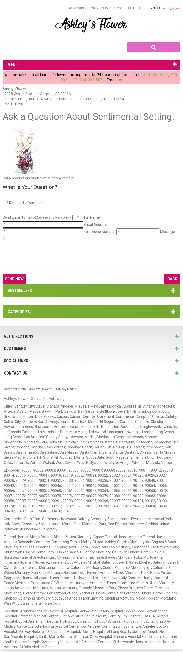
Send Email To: (14, 217)
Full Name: (92, 217)
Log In (93, 8)
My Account (77, 8)
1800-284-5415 (154, 75)
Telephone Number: (100, 232)
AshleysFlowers (40, 389)
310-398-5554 (92, 80)
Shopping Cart (112, 8)
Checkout (133, 8)
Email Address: (96, 224)
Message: (168, 232)
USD (174, 9)
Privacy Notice (66, 389)
